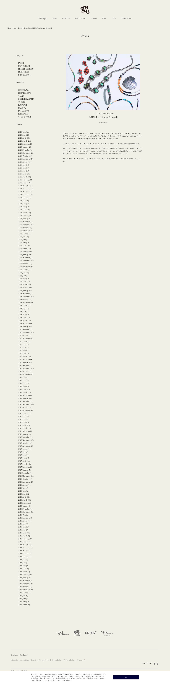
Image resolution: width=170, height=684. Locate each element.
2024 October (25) (25, 192)
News (55, 18)
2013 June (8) (23, 599)
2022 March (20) (24, 285)
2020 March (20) (24, 356)
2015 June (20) (23, 527)
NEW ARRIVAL (24, 66)
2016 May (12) (23, 494)
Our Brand (24, 655)
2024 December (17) (25, 186)
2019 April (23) (24, 389)
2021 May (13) (23, 315)
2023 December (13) (25, 222)
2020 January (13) (25, 362)
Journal (94, 18)
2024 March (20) (24, 213)
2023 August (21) (24, 234)
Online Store (126, 18)
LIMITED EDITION (26, 69)
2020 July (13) (23, 344)
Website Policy (69, 660)
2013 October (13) (25, 587)
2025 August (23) (24, 162)
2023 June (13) (23, 240)
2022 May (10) (23, 279)
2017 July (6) (23, 452)
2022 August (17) (24, 270)
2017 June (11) (23, 455)
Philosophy (43, 18)
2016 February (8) (25, 503)
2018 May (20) (23, 422)
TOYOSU (21, 102)
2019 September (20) (26, 374)
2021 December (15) (25, 294)
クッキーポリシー (66, 680)
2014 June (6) (23, 563)
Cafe (114, 18)
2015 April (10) (24, 533)
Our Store (14, 655)
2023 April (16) (24, 246)
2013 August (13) (24, 593)
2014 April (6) (23, 569)
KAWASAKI (22, 105)
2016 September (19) (26, 482)
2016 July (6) (23, 488)
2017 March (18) (24, 464)
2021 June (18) (23, 312)
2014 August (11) (24, 557)
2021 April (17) (24, 318)
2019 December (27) (25, 365)
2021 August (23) (24, 306)
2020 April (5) (23, 353)
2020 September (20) (26, 338)
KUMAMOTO (23, 111)
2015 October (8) (24, 515)
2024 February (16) (25, 216)
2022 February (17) (25, 288)
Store (104, 18)
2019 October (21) (25, 371)
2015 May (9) (23, 530)
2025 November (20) (26, 153)
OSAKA (21, 96)
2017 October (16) (25, 443)
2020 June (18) (23, 347)
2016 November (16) (26, 476)
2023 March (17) (24, 249)
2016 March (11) (24, 500)
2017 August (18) (24, 449)
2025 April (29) (24, 174)
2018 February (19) (25, 431)
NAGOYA (22, 108)
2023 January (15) (25, 255)
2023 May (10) (23, 243)
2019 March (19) (24, 392)
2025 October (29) (25, 156)
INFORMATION (24, 75)
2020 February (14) (25, 359)
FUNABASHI (23, 114)
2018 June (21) (23, 419)
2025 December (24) (25, 150)
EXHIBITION (23, 72)
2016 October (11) (25, 479)
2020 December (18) (25, 330)
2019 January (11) (25, 398)
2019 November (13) (26, 368)
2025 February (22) (25, 180)
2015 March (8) (24, 536)
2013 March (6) (24, 605)
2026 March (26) (24, 141)
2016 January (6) (24, 506)
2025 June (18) (23, 168)
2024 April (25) (24, 210)
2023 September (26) (26, 231)
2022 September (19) (26, 267)
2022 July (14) (23, 273)
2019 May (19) (23, 386)
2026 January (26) (25, 147)
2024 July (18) (23, 201)
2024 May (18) (23, 207)
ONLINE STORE (24, 117)
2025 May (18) (23, 171)
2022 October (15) (25, 264)
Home (9, 28)
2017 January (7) (24, 470)
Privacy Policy (44, 660)
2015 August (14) (24, 521)
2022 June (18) (23, 276)
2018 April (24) (24, 425)
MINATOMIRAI (24, 93)
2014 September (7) (25, 554)
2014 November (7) (25, 548)
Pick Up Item (80, 18)
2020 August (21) (24, 341)
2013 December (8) (25, 581)
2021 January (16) (25, 327)
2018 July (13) (23, 416)
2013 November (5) (25, 584)
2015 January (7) (24, 542)
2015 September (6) (25, 518)
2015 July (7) (23, 524)
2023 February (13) (25, 252)
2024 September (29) (26, 195)
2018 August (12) (24, 413)
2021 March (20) (24, 321)
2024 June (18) (23, 204)
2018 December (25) (25, 401)
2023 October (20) (25, 228)
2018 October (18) (25, 407)
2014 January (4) (24, 578)
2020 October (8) (24, 335)
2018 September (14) (26, 410)
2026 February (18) (25, 144)
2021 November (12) (26, 297)
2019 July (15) (23, 380)
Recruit (34, 660)
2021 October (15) (25, 300)
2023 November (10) (26, 225)
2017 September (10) (26, 446)
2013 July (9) (23, 596)
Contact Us (81, 660)
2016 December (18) (25, 473)
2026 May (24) (23, 135)
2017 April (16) (24, 461)
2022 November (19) (26, 261)
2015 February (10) (25, 539)
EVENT (21, 63)
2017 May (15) (23, 458)
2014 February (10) (25, 575)
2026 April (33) (24, 138)
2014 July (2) (23, 560)
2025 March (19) (24, 177)
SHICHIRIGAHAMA (26, 99)
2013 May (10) (23, 602)
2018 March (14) (24, 428)
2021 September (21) (26, 303)
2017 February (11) (25, 467)
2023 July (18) (23, 237)
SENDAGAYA (23, 90)
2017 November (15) (26, 440)
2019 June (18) (23, 383)
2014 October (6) (24, 551)
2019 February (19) (25, 395)
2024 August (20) (24, 198)
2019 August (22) (24, 377)
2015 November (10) (26, 512)
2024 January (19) (25, 219)
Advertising (24, 660)
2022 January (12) (25, 291)
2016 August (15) (24, 485)
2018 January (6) (24, 434)
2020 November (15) (26, 333)
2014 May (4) (23, 566)
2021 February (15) (25, 324)
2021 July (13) (23, 309)
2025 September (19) (26, 159)
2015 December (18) (25, 509)
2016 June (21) (23, 491)
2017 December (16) (25, 437)
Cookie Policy (57, 660)
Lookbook (66, 18)
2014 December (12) (25, 545)
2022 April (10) (24, 282)
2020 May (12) (23, 350)
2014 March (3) (24, 572)
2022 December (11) (25, 258)
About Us (14, 660)
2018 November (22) (26, 404)
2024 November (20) (26, 189)
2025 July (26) (23, 165)
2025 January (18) (25, 183)
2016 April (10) (24, 497)
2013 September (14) (26, 590)
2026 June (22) (23, 132)
